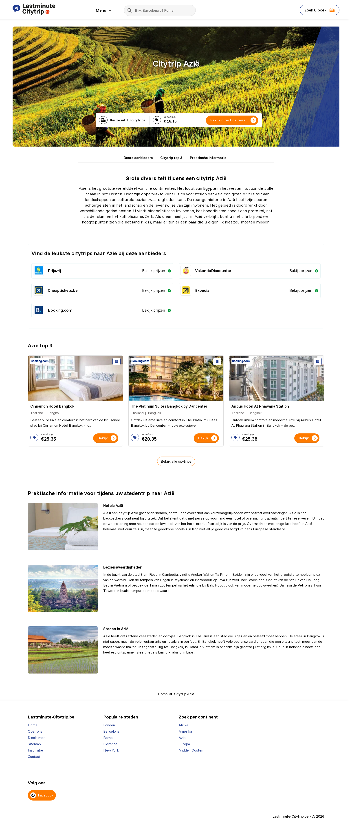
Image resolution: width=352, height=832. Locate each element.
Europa (184, 744)
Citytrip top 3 (171, 157)
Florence (110, 744)
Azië (182, 737)
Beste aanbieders (138, 157)
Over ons (35, 731)
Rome (108, 737)
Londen (109, 725)
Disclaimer (36, 737)
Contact (34, 756)
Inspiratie (35, 750)
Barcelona (111, 731)
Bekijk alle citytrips (176, 461)
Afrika (183, 725)
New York (111, 750)
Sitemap (34, 744)
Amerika (185, 731)
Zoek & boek (319, 10)
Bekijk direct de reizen (229, 120)
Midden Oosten (191, 750)
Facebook (41, 795)
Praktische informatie (208, 157)
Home (163, 693)
